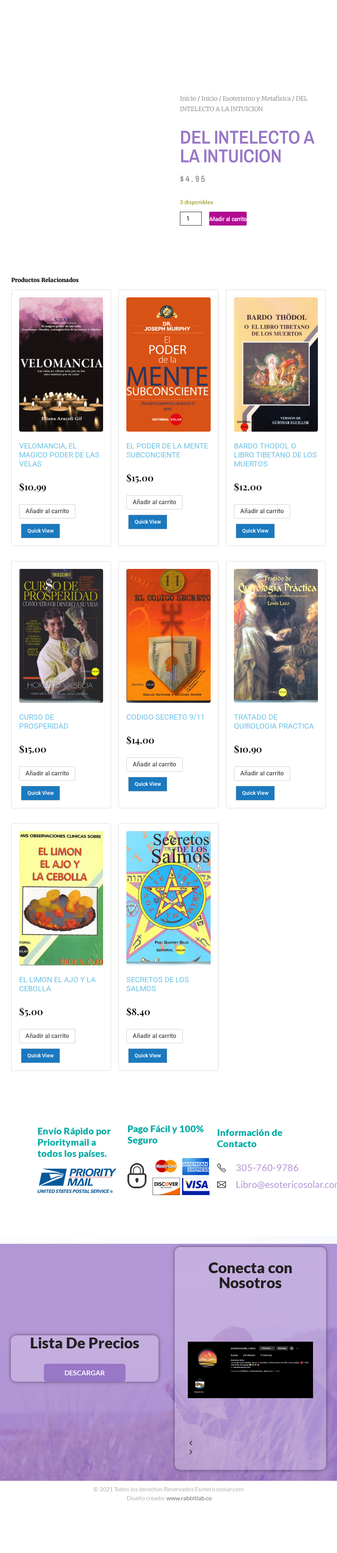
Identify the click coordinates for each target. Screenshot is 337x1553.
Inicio (188, 98)
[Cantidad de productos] (191, 219)
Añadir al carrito (228, 219)
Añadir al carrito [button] (47, 574)
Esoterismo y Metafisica (257, 98)
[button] (250, 1506)
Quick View (40, 594)
